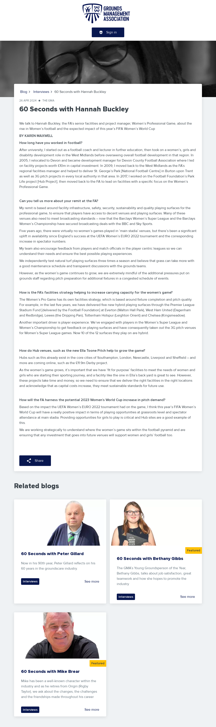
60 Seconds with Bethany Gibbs (150, 558)
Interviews (41, 92)
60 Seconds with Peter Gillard (52, 553)
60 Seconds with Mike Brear (50, 671)
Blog (23, 92)
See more (92, 581)
